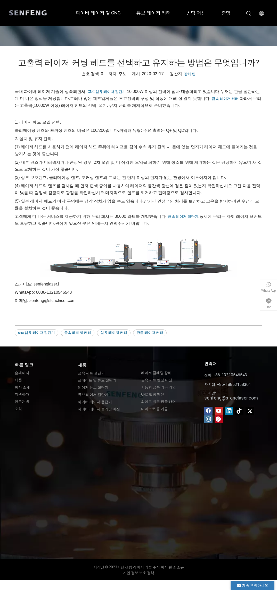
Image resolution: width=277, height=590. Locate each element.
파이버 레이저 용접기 (95, 402)
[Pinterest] (219, 419)
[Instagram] (208, 419)
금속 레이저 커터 (225, 99)
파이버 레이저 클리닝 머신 (99, 409)
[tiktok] (239, 411)
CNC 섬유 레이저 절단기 (107, 92)
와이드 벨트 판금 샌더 (158, 402)
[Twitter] (250, 411)
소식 (18, 409)
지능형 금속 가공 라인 (158, 387)
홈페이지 (22, 373)
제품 (18, 380)
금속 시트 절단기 (91, 373)
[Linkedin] (229, 411)
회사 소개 (22, 387)
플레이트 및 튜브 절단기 (97, 380)
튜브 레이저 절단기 (93, 395)
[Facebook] (208, 411)
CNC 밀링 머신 (152, 394)
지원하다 (22, 394)
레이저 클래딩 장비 (156, 373)
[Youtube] (219, 411)
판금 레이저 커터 (149, 333)
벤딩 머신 (196, 12)
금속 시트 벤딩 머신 (156, 380)
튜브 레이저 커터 (153, 12)
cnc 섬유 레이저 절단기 (36, 333)
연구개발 (22, 402)
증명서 (228, 12)
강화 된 (189, 74)
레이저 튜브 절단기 (93, 387)
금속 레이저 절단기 (183, 216)
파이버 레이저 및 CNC (98, 12)
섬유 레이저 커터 (113, 333)
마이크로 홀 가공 (154, 409)
